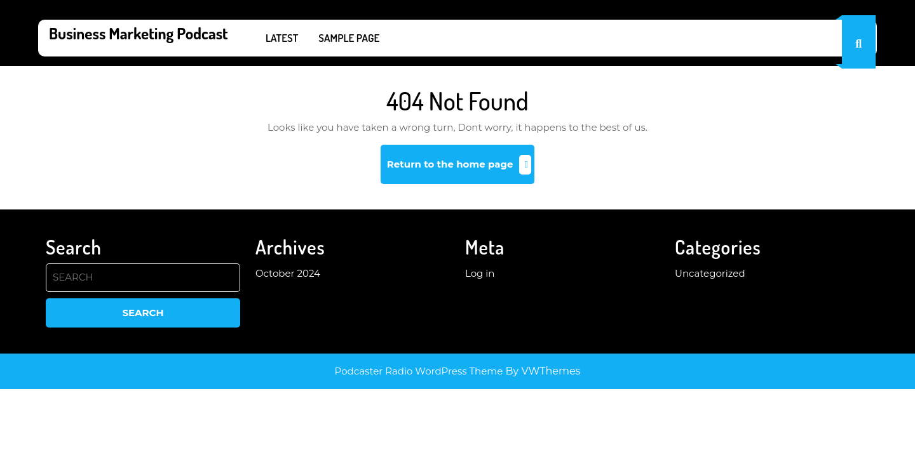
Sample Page (348, 37)
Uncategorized (710, 273)
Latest (282, 37)
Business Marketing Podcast (138, 33)
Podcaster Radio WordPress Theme (419, 371)
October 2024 (287, 273)
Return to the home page (460, 169)
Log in (480, 273)
